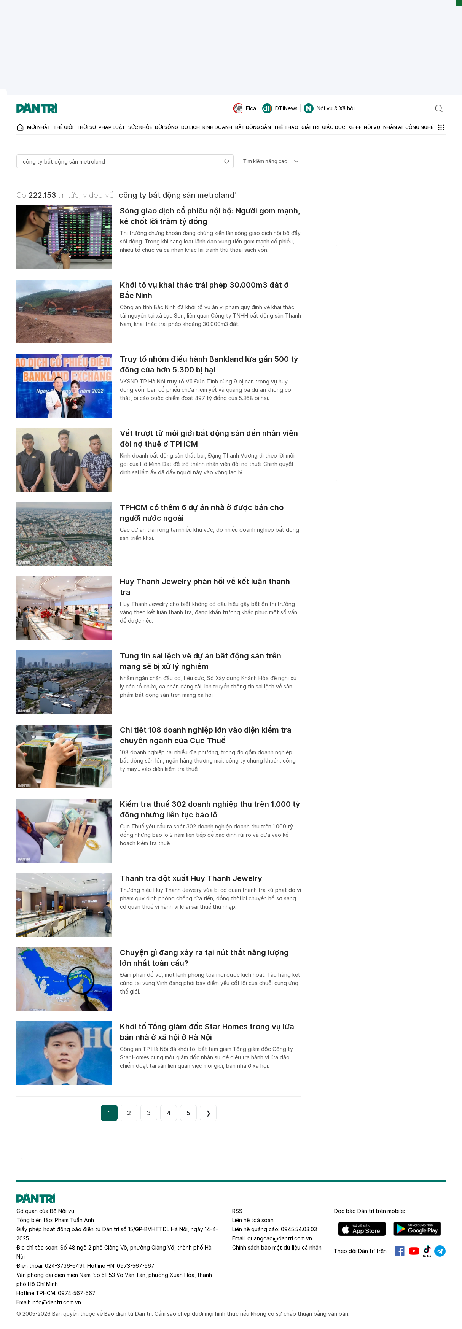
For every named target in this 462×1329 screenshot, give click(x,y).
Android (417, 1229)
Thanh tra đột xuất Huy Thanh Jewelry (191, 878)
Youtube (414, 1251)
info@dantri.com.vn (56, 1302)
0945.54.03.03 (299, 1229)
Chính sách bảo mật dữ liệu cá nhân (277, 1247)
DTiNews (280, 108)
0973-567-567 (136, 1265)
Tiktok (427, 1251)
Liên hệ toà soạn (253, 1220)
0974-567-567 (77, 1293)
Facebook (399, 1251)
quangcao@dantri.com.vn (279, 1238)
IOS (362, 1229)
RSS (237, 1211)
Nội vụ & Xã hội (329, 108)
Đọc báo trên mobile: (369, 1211)
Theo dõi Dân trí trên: (361, 1251)
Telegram (440, 1251)
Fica (244, 108)
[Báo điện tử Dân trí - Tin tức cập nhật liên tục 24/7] (36, 108)
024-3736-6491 (64, 1265)
